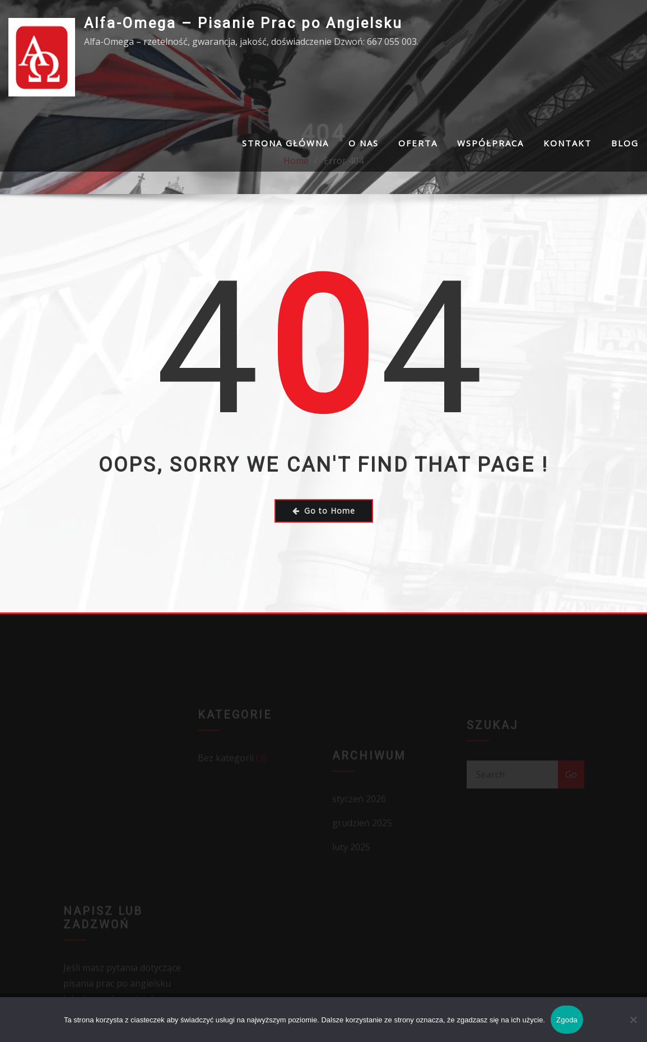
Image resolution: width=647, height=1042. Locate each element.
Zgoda (567, 1020)
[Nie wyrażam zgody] (633, 1019)
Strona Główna (285, 143)
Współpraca (490, 143)
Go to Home (323, 510)
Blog (625, 143)
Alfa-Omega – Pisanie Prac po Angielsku (243, 23)
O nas (363, 143)
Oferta (417, 143)
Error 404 (344, 189)
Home (296, 189)
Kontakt (567, 143)
